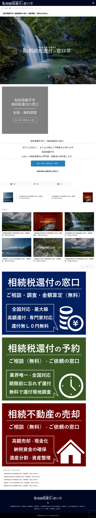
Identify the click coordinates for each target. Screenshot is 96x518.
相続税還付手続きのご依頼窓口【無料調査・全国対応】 (25, 506)
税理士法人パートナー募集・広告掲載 (44, 508)
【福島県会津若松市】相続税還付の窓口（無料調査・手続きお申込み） (22, 476)
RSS (48, 502)
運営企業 (82, 506)
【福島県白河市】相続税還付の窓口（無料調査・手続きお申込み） (21, 485)
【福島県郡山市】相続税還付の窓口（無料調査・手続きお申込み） (21, 479)
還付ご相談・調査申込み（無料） (25, 120)
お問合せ (58, 508)
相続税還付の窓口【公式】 (44, 515)
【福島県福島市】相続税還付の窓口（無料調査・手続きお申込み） (21, 473)
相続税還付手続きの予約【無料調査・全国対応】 (54, 506)
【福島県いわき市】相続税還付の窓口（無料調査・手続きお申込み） (21, 482)
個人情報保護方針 (73, 506)
